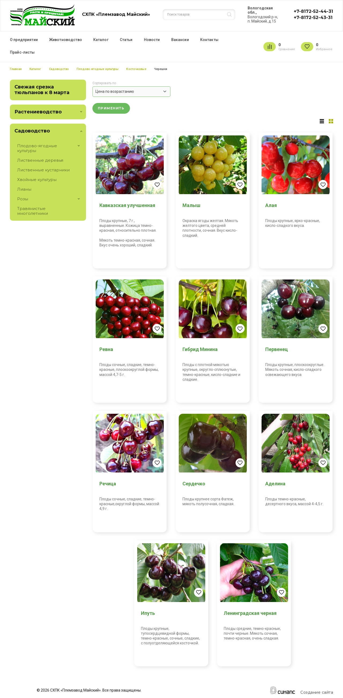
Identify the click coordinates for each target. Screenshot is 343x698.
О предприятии (24, 40)
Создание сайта (316, 692)
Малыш (191, 205)
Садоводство (59, 69)
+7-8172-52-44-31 (313, 11)
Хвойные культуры (37, 179)
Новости (152, 40)
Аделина (275, 483)
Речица (107, 483)
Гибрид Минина (200, 349)
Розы (22, 198)
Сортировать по (104, 83)
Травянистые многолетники (32, 211)
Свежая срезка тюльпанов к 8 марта (41, 90)
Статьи (126, 40)
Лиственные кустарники (43, 169)
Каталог (101, 40)
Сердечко (193, 483)
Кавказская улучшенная (127, 205)
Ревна (106, 349)
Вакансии (180, 40)
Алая (271, 205)
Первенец (276, 349)
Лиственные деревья (40, 160)
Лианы (24, 189)
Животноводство (65, 40)
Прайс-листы (22, 52)
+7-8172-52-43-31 (313, 17)
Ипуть (148, 613)
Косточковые (136, 69)
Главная (16, 69)
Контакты (209, 40)
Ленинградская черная (250, 613)
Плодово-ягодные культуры (98, 69)
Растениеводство (38, 112)
